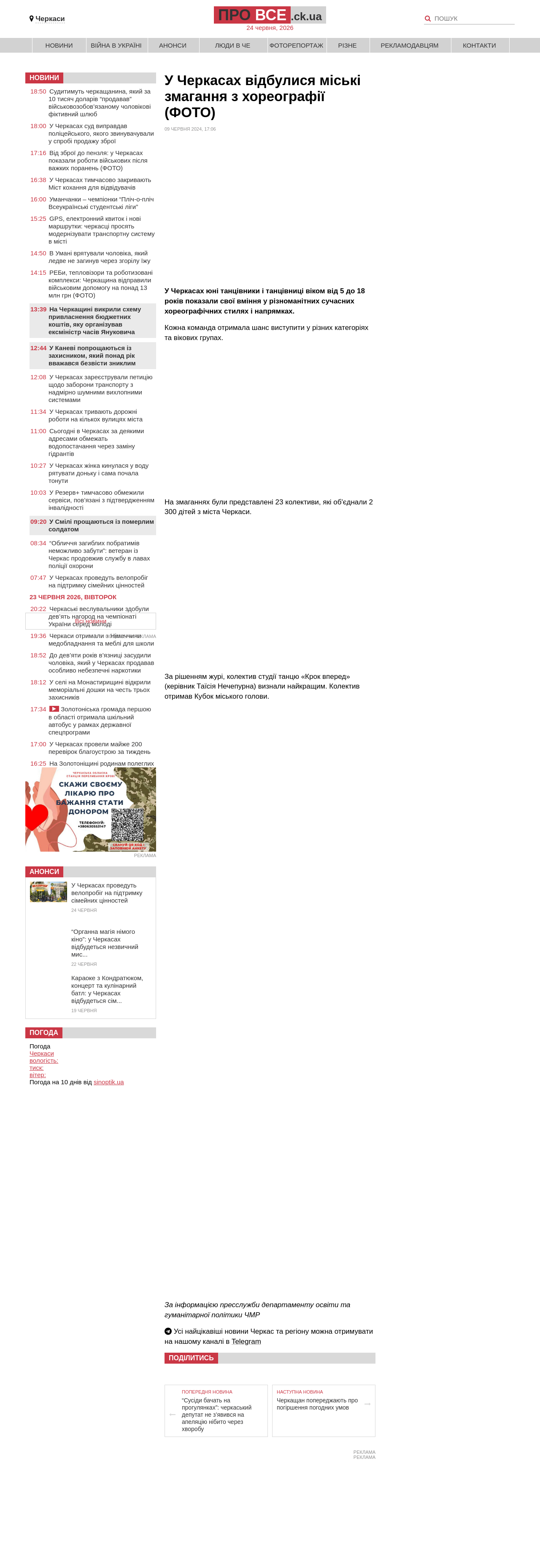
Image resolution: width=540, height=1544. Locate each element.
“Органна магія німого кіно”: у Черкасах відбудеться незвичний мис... (104, 943)
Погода (44, 1032)
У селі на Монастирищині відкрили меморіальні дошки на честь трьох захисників (100, 689)
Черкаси (50, 19)
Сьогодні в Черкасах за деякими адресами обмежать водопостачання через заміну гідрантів (96, 442)
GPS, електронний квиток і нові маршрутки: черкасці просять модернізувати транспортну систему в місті (102, 230)
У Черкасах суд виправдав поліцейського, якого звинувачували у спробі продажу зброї (101, 133)
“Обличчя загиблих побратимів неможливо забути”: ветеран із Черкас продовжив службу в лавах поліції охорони (99, 554)
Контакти (479, 45)
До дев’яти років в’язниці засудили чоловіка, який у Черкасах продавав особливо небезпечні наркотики (101, 662)
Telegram (246, 1342)
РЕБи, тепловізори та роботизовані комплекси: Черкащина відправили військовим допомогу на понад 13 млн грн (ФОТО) (101, 284)
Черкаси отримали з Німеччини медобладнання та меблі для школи (101, 639)
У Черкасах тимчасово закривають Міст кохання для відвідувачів (100, 183)
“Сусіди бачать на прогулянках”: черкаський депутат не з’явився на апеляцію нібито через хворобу (216, 1414)
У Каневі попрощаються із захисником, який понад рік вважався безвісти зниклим (92, 355)
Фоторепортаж (297, 45)
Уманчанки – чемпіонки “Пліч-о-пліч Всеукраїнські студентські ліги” (101, 203)
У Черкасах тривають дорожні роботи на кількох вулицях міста (96, 415)
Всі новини (91, 621)
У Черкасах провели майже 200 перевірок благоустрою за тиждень (100, 747)
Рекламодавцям (409, 45)
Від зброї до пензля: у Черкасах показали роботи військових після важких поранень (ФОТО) (98, 160)
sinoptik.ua (109, 1082)
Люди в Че (233, 45)
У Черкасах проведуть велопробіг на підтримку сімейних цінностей (98, 581)
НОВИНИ (44, 77)
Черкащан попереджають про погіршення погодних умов (317, 1404)
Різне (347, 45)
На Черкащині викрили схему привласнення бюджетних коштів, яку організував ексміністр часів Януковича (95, 320)
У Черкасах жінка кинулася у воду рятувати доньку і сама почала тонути (98, 473)
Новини (59, 45)
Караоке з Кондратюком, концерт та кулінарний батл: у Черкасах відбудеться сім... (107, 989)
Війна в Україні (116, 45)
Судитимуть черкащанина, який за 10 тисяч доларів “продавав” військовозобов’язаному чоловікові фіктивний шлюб (100, 103)
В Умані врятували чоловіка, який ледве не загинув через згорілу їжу (100, 256)
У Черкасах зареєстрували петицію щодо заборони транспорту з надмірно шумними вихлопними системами (101, 388)
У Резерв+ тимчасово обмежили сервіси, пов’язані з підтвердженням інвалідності (101, 500)
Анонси (172, 45)
